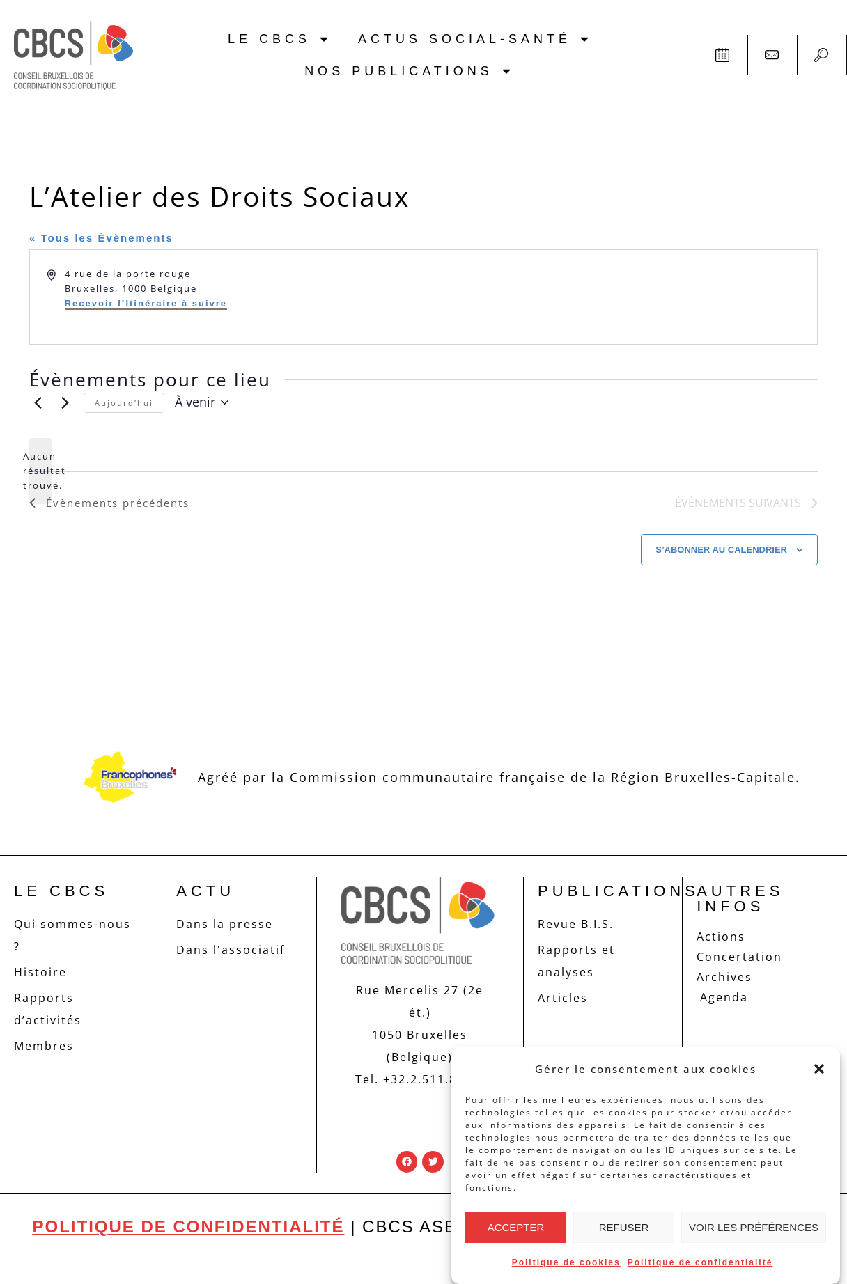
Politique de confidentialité (700, 1262)
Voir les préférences (753, 1227)
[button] (819, 1069)
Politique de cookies (566, 1262)
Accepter (516, 1227)
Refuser (624, 1227)
